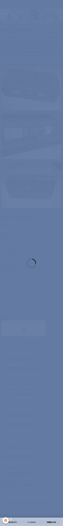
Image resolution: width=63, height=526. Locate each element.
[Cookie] (5, 520)
